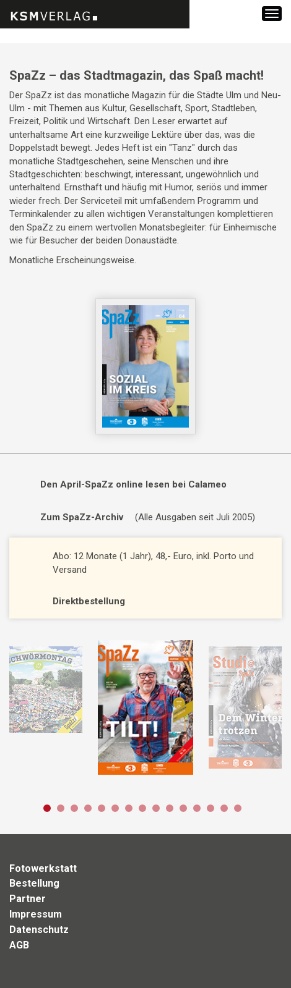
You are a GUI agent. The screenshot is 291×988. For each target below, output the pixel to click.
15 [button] (237, 808)
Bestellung (34, 883)
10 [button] (169, 808)
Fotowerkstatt (43, 868)
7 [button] (128, 808)
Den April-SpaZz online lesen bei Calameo (133, 484)
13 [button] (210, 808)
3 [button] (74, 808)
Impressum (35, 914)
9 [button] (156, 808)
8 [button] (142, 808)
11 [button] (183, 808)
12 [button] (197, 808)
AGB (19, 945)
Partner (27, 899)
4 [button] (88, 808)
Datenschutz (39, 929)
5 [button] (101, 808)
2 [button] (60, 808)
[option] (145, 707)
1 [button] (47, 808)
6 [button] (115, 808)
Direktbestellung (89, 601)
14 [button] (224, 808)
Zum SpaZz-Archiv (81, 517)
